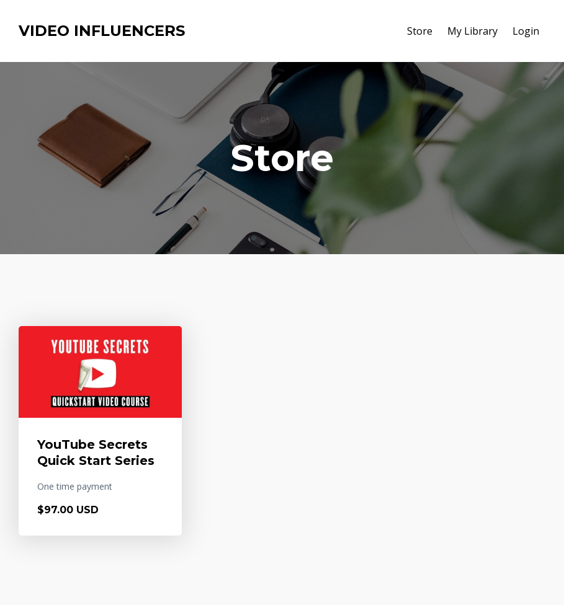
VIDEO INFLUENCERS (102, 31)
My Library (472, 31)
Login (526, 31)
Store (419, 31)
